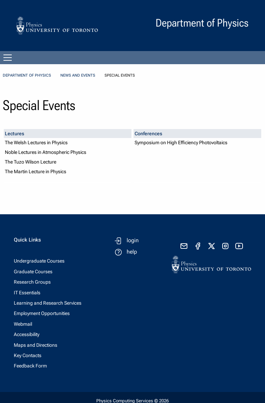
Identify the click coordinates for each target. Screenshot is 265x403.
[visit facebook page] (198, 246)
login (133, 240)
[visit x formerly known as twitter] (211, 246)
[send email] (184, 246)
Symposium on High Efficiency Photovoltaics (181, 143)
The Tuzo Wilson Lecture (30, 162)
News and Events (77, 75)
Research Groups (32, 282)
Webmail (23, 324)
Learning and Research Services (47, 303)
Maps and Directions (35, 345)
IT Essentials (27, 292)
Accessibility (26, 334)
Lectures (14, 133)
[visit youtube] (239, 246)
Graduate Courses (33, 271)
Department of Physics (27, 75)
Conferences (148, 133)
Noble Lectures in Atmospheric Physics (45, 152)
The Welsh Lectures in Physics (36, 143)
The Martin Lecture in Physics (35, 172)
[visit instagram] (225, 246)
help (132, 251)
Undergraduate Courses (39, 261)
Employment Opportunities (42, 313)
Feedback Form (30, 365)
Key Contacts (27, 355)
